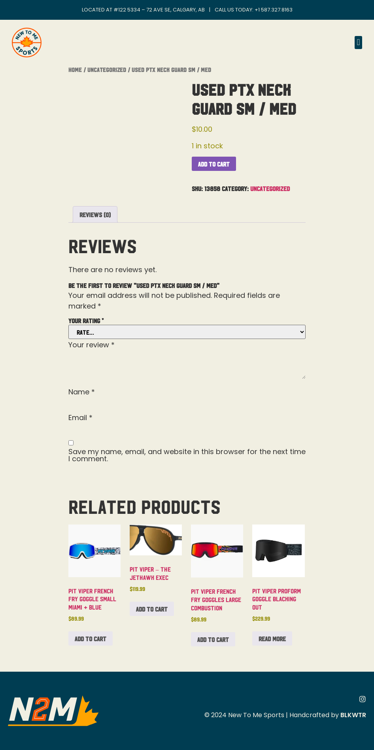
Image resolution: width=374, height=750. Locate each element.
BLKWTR (353, 715)
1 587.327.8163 (275, 9)
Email (80, 417)
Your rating (86, 320)
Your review (91, 344)
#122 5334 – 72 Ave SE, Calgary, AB (159, 9)
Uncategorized (106, 69)
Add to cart (214, 164)
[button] (358, 42)
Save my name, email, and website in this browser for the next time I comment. (187, 455)
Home (75, 69)
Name (81, 392)
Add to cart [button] (90, 638)
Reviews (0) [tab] (95, 214)
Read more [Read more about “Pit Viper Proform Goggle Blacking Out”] (272, 638)
